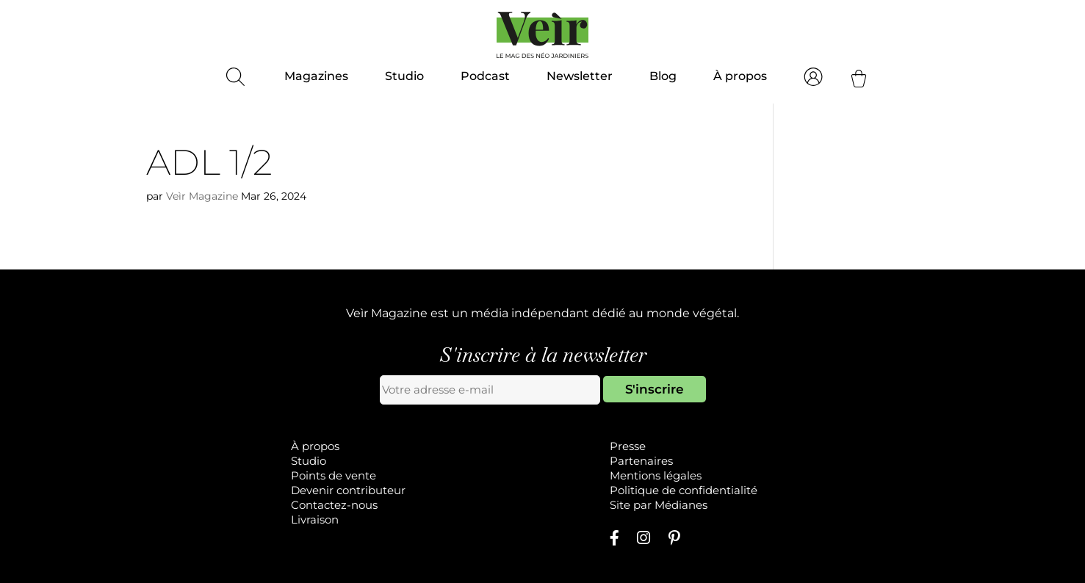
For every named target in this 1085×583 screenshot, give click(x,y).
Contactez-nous (334, 505)
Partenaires (641, 461)
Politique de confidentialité (683, 490)
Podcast (485, 76)
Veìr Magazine (202, 196)
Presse (628, 446)
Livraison (315, 519)
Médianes (681, 505)
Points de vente (333, 475)
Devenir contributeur (348, 490)
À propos (740, 76)
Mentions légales (656, 475)
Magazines (316, 76)
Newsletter (580, 76)
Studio (404, 76)
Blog (663, 76)
